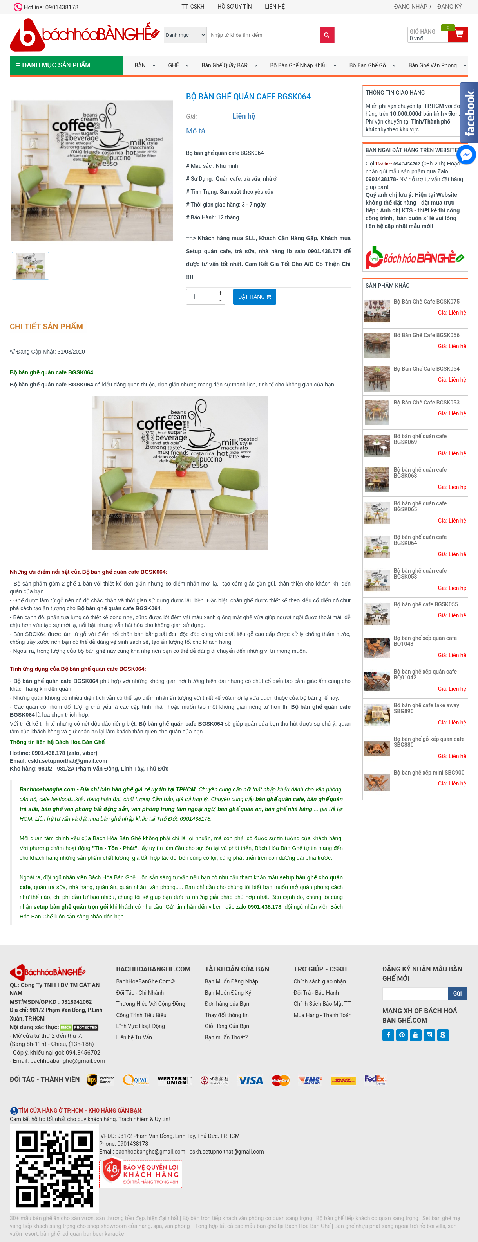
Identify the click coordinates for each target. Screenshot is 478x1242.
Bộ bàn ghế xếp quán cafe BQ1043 (425, 641)
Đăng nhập (410, 6)
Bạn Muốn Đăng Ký (228, 993)
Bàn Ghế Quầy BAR (225, 65)
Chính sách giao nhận (319, 981)
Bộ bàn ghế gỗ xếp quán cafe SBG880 (429, 742)
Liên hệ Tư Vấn (134, 1037)
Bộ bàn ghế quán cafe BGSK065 (420, 506)
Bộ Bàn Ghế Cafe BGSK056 (427, 335)
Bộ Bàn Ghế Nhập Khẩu (298, 65)
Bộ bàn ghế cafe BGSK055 (426, 604)
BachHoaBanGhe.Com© (145, 981)
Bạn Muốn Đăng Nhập (231, 981)
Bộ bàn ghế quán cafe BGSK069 (420, 439)
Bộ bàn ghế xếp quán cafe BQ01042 (425, 675)
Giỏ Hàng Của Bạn (227, 1026)
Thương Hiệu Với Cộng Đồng (150, 1004)
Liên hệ (275, 7)
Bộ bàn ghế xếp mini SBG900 (429, 772)
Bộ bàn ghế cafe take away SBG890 (426, 708)
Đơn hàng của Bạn (227, 1004)
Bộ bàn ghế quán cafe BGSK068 (420, 473)
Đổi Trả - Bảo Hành (316, 993)
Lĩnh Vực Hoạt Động (140, 1026)
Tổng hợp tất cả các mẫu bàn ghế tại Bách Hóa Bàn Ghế (263, 1226)
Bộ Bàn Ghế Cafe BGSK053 (427, 402)
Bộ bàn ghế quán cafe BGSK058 (420, 574)
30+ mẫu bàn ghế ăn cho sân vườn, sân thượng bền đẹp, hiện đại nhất (94, 1218)
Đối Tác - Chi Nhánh (140, 993)
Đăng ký (449, 6)
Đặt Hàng (254, 297)
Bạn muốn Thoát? (226, 1037)
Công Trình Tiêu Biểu (141, 1015)
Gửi (457, 993)
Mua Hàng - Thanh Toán (322, 1015)
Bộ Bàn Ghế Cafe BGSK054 (427, 369)
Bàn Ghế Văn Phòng (433, 65)
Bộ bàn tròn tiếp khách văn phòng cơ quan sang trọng (247, 1218)
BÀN (140, 65)
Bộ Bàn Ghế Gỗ (367, 65)
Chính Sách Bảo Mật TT (322, 1004)
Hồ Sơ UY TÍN (234, 7)
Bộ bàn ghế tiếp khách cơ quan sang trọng (367, 1218)
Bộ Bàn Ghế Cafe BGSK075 (427, 301)
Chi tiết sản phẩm (46, 326)
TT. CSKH (193, 7)
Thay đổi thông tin (227, 1015)
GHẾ (173, 65)
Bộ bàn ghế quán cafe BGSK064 (420, 540)
